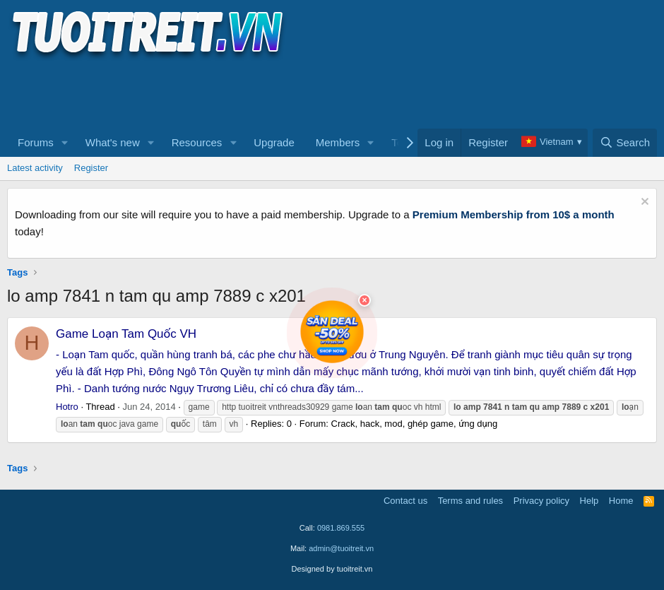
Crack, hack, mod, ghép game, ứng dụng (414, 423)
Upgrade (274, 142)
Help (589, 500)
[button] (65, 143)
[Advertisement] (264, 92)
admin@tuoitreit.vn (341, 548)
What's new (112, 142)
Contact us (405, 500)
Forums (36, 142)
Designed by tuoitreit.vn (332, 569)
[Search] (625, 143)
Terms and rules (470, 500)
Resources (197, 142)
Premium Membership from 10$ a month (514, 214)
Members (338, 142)
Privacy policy (541, 500)
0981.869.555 (340, 528)
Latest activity (35, 168)
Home (621, 500)
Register (91, 168)
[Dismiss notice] (643, 203)
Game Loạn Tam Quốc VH (126, 334)
